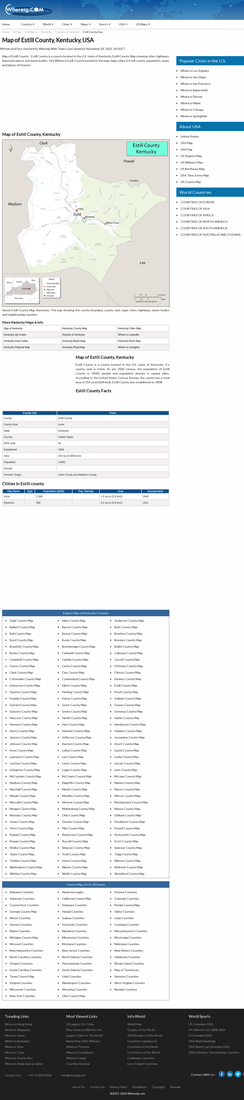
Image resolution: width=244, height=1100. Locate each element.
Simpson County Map (76, 847)
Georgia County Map (23, 911)
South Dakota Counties (77, 970)
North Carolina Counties (25, 957)
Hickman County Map (76, 731)
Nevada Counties (125, 989)
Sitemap (175, 1087)
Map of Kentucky (13, 328)
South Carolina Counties (26, 970)
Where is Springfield (194, 116)
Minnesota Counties (75, 937)
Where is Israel (76, 1058)
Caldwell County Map (76, 653)
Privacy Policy (118, 1087)
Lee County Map (73, 757)
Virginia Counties (21, 983)
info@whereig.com (73, 1075)
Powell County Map (127, 828)
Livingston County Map (25, 770)
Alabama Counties (22, 892)
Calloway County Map (128, 653)
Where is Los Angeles (195, 70)
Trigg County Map (126, 854)
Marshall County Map (23, 789)
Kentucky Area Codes (16, 341)
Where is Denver (192, 96)
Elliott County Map (74, 685)
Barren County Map (75, 627)
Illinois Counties (20, 918)
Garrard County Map (23, 705)
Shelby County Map (22, 847)
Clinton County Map (127, 672)
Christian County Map (128, 666)
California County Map (76, 898)
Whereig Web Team (52, 48)
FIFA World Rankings (202, 1041)
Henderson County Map (130, 724)
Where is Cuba (14, 1052)
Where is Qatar (15, 1035)
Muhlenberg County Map (78, 809)
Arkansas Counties (22, 898)
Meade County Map (22, 796)
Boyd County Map (21, 640)
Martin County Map (74, 789)
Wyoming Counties (74, 989)
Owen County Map (22, 821)
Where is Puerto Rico (19, 1058)
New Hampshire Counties (26, 950)
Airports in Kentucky (73, 334)
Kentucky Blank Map (73, 341)
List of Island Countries (142, 1063)
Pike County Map (73, 828)
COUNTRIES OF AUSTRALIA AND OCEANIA (211, 234)
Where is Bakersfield (194, 90)
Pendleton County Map (129, 821)
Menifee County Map (76, 796)
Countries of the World (142, 1047)
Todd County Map (74, 854)
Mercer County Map (127, 796)
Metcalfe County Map (24, 802)
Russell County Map (75, 841)
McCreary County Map (77, 776)
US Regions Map (191, 156)
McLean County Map (127, 776)
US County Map (191, 182)
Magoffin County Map (76, 783)
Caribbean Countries (141, 1058)
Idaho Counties (124, 911)
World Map (134, 1024)
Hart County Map (73, 724)
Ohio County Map (73, 815)
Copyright (158, 1087)
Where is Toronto (77, 1047)
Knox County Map (21, 750)
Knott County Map (126, 744)
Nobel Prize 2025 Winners (83, 1041)
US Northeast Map (193, 169)
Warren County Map (127, 860)
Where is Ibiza (14, 1047)
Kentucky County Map (74, 328)
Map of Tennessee (126, 970)
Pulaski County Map (23, 834)
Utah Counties (71, 976)
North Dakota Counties (77, 957)
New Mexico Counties (128, 950)
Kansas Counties (21, 924)
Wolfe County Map (74, 873)
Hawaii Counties (72, 911)
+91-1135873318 (39, 1075)
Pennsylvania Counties (77, 963)
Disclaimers (139, 1087)
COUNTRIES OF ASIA (195, 208)
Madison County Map (23, 783)
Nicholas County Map (23, 815)
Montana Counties (74, 944)
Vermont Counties (126, 976)
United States (190, 136)
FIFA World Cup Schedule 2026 (209, 1047)
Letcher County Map (23, 763)
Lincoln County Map (127, 763)
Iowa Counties (124, 918)
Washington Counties (76, 983)
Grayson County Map (23, 711)
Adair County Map (21, 620)
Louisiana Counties (126, 924)
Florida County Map (127, 905)
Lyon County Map (125, 770)
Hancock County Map (24, 718)
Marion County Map (127, 783)
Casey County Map (74, 666)
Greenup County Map (128, 711)
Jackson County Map (23, 737)
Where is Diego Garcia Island (24, 1063)
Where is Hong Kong (18, 1024)
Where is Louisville (128, 334)
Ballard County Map (22, 627)
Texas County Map (22, 976)
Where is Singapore (17, 1030)
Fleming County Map (75, 692)
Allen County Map (73, 620)
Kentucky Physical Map (17, 347)
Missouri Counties (22, 944)
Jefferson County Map (76, 737)
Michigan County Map (24, 937)
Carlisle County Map (75, 659)
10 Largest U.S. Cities (80, 1024)
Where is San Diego (193, 77)
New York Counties (22, 996)
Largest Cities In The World (84, 1035)
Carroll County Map (127, 659)
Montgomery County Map (131, 802)
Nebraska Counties (126, 944)
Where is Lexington (129, 347)
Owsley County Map (75, 821)
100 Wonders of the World (144, 1035)
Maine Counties (20, 931)
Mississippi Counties (127, 937)
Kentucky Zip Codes (15, 334)
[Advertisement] (85, 99)
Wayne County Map (75, 867)
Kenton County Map (75, 744)
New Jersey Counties (76, 950)
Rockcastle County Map (130, 834)
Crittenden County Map (25, 679)
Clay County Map (73, 672)
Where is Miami (190, 103)
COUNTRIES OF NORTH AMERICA (204, 221)
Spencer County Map (128, 847)
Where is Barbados (17, 1041)
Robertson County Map (77, 834)
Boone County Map (74, 633)
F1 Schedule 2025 (200, 1035)
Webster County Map (128, 867)
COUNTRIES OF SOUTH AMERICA (204, 228)
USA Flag (186, 149)
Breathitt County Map (24, 646)
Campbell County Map (24, 659)
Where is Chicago (192, 109)
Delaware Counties (74, 905)
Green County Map (74, 711)
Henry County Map (22, 731)
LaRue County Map (74, 750)
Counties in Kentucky (67, 31)
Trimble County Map (23, 860)
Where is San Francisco (196, 83)
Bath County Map (125, 627)
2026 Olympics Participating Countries (214, 1052)
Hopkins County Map (128, 731)
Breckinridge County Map (78, 646)
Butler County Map (22, 653)
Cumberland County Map (78, 679)
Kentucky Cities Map (129, 328)
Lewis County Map (74, 763)
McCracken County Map (25, 776)
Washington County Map (26, 867)
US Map (17, 31)
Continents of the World (143, 1052)
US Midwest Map (192, 162)
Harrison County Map (23, 724)
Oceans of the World (141, 1030)
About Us (78, 1087)
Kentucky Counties (75, 924)
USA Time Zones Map (195, 175)
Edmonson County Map (25, 685)
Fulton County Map (74, 698)
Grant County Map (74, 705)
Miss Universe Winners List (84, 1030)
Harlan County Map (126, 718)
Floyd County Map (126, 692)
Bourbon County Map (128, 633)
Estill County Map (125, 685)
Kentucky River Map (129, 341)
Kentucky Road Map (73, 347)
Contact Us (97, 1087)
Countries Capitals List (142, 1041)
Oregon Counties (21, 963)
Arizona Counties (125, 892)
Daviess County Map (127, 679)
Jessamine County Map (129, 737)
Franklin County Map (23, 698)
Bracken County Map (128, 640)
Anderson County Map (129, 620)
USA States (31, 31)
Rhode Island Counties (129, 963)
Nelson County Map (127, 809)
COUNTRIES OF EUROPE (198, 202)
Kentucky (46, 31)
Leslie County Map (126, 757)
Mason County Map (127, 789)
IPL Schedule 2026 (201, 1024)
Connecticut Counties (24, 905)
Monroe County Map (75, 802)
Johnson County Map (23, 744)
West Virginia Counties (129, 983)
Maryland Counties (74, 931)
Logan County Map (74, 770)
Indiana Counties (73, 918)
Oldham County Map (127, 815)
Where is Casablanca (79, 1052)
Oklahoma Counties (127, 957)
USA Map (187, 143)
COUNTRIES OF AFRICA (197, 215)
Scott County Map (126, 841)
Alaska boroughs (73, 892)
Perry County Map (22, 828)
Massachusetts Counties (130, 931)
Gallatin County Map (127, 698)
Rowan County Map (22, 841)
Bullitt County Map (126, 646)
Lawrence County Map (24, 757)
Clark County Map (21, 672)
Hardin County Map (74, 718)
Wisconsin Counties (23, 989)
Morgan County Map (23, 809)
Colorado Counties (126, 898)
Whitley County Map (23, 873)
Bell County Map (20, 633)
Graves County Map (127, 705)
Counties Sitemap (78, 1063)
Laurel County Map (126, 750)
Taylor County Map (22, 854)
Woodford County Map (129, 873)
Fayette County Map (23, 692)
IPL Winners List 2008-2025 (207, 1030)
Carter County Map (22, 666)
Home (6, 24)
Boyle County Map (74, 640)
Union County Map (74, 860)
